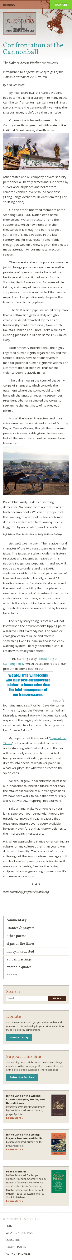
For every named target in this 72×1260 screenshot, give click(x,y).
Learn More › (14, 1118)
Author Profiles (18, 1253)
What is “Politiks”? (19, 1233)
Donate (61, 4)
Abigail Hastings (19, 959)
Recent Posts (16, 1246)
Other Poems (16, 936)
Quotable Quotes (19, 967)
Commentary (16, 920)
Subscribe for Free (22, 1077)
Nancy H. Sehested (20, 951)
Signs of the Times (21, 943)
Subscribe (13, 1240)
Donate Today (19, 1037)
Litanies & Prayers (21, 928)
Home (10, 1226)
